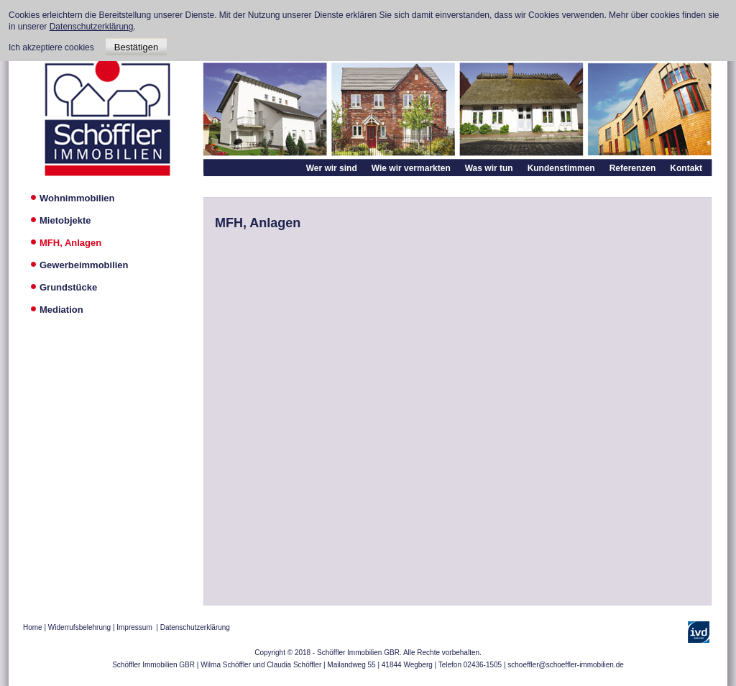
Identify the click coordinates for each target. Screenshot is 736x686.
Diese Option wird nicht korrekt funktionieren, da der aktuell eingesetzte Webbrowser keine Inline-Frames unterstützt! (457, 411)
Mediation (61, 309)
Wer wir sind (331, 168)
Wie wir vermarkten (411, 168)
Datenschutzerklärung (195, 627)
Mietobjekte (65, 220)
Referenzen (633, 168)
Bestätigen (136, 47)
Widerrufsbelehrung (79, 627)
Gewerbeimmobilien (84, 265)
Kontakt (686, 168)
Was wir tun (489, 168)
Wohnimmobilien (77, 198)
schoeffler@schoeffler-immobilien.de (565, 665)
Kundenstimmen (561, 168)
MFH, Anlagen (70, 242)
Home (32, 627)
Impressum (134, 627)
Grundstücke (68, 287)
